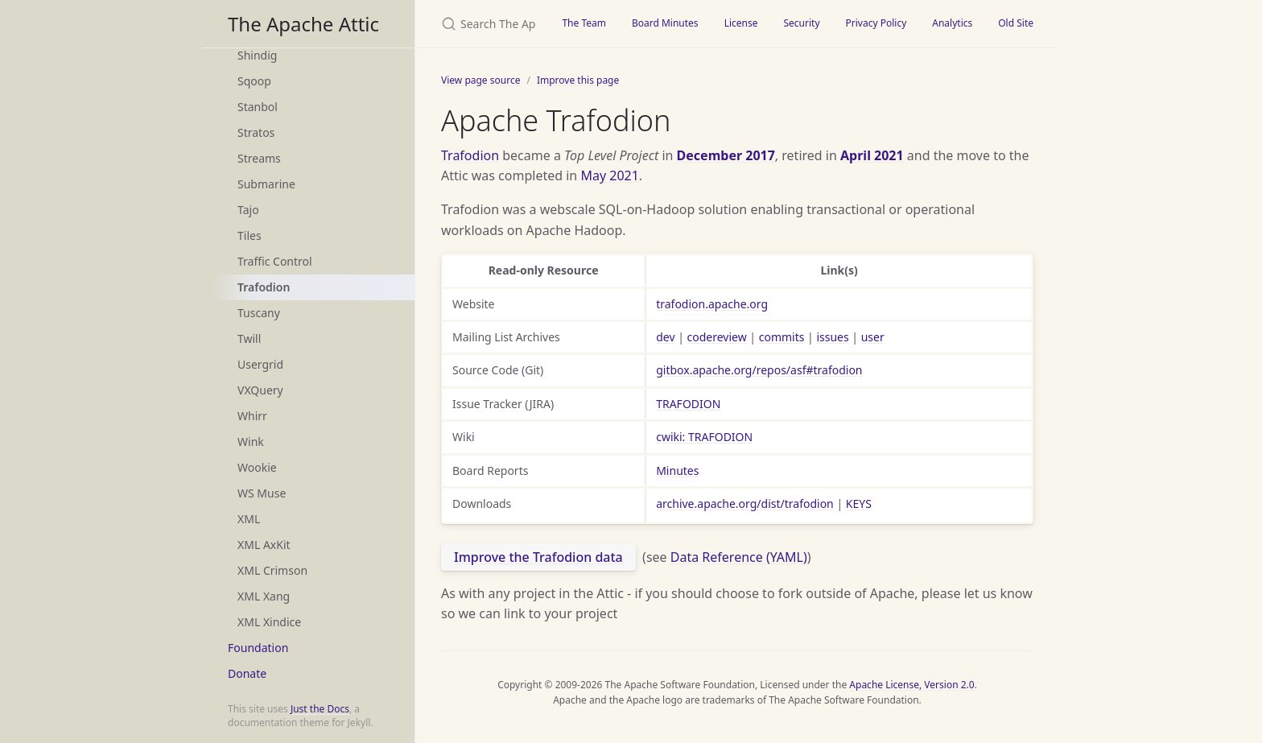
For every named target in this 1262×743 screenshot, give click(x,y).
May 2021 (609, 175)
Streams (259, 158)
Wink (250, 441)
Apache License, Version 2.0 (911, 684)
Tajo (248, 209)
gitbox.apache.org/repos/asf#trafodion (759, 370)
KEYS (859, 503)
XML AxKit (264, 544)
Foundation (258, 647)
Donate (247, 673)
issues (832, 337)
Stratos (255, 132)
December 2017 (726, 155)
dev (665, 337)
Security (801, 23)
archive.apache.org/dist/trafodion (745, 503)
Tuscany (258, 312)
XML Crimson (272, 570)
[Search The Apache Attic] (482, 23)
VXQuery (260, 390)
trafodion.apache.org (712, 304)
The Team (584, 23)
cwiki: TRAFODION (704, 436)
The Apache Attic (303, 23)
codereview (717, 337)
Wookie (257, 467)
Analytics (952, 23)
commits (782, 337)
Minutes (677, 470)
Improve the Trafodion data (538, 557)
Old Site (1015, 23)
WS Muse (261, 493)
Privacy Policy (876, 23)
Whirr (252, 415)
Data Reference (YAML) (738, 557)
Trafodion (263, 287)
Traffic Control (274, 261)
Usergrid (260, 364)
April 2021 (872, 155)
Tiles (249, 235)
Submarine (266, 184)
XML (248, 518)
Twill (249, 338)
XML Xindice (269, 621)
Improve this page (578, 80)
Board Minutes (665, 23)
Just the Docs (320, 709)
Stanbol (257, 106)
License (741, 23)
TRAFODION (688, 403)
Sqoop (254, 81)
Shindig (257, 55)
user (873, 337)
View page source (480, 80)
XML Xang (263, 596)
